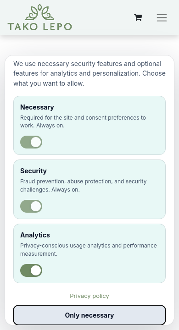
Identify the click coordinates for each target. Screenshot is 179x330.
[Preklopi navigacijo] (161, 17)
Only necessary (89, 315)
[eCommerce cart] (138, 17)
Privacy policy (89, 295)
